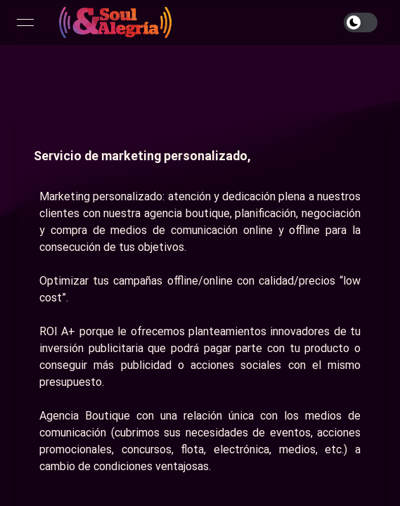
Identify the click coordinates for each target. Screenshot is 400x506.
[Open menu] (25, 22)
